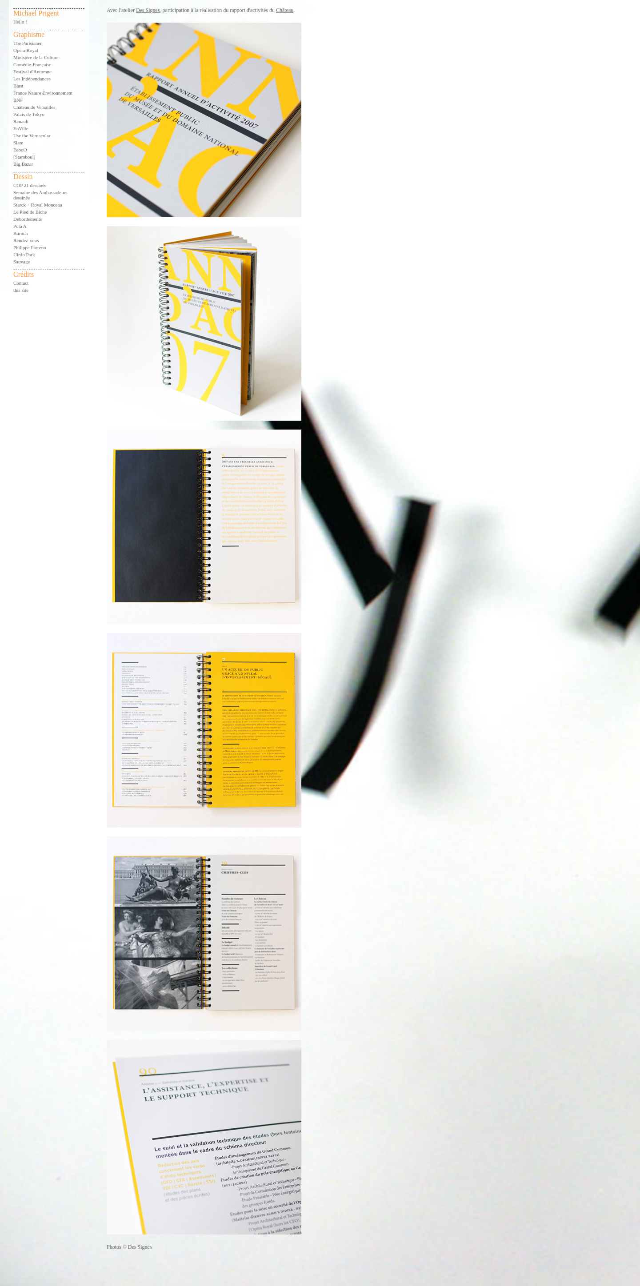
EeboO (20, 149)
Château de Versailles (34, 107)
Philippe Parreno (29, 247)
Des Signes (148, 10)
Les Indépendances (32, 78)
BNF (18, 100)
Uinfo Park (24, 254)
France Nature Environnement (42, 93)
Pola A (20, 226)
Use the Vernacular (31, 135)
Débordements (27, 219)
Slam (18, 142)
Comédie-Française (32, 64)
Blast (18, 85)
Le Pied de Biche (30, 212)
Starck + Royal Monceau (37, 204)
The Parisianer (27, 43)
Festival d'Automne (32, 71)
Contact (20, 283)
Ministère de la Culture (36, 57)
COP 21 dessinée (30, 185)
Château (284, 10)
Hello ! (20, 21)
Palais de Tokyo (28, 114)
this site (20, 290)
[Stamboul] (24, 156)
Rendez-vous (26, 240)
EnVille (20, 128)
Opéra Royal (25, 50)
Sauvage (21, 261)
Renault (20, 121)
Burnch (20, 233)
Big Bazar (23, 164)
